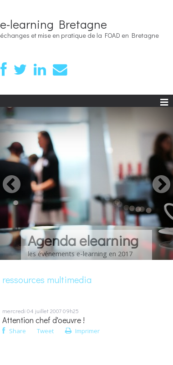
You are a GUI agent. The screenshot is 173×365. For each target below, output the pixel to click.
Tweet (45, 331)
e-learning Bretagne (53, 24)
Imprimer (82, 331)
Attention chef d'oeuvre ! (43, 320)
